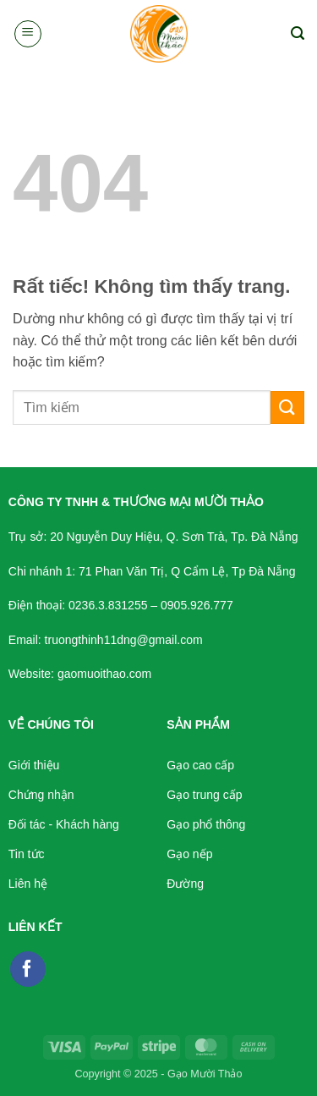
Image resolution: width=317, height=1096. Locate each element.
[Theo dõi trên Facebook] (28, 969)
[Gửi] (287, 407)
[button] (27, 33)
